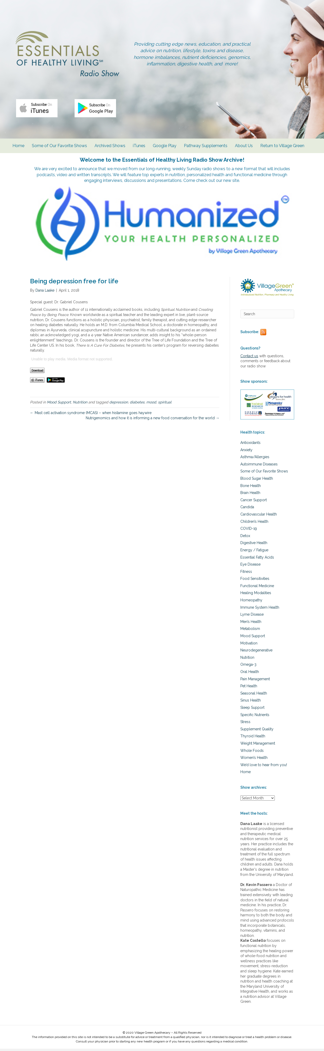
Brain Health (250, 495)
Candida (247, 509)
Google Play (166, 153)
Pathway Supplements (207, 153)
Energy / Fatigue (254, 552)
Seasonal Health (253, 695)
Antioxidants (250, 445)
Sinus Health (250, 702)
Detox (245, 538)
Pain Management (255, 681)
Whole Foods (252, 753)
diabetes (137, 404)
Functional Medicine (257, 588)
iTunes (140, 153)
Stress (245, 724)
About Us (245, 153)
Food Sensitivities (254, 581)
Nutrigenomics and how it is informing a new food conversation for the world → (152, 420)
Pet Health (248, 688)
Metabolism (250, 631)
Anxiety (246, 452)
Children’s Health (254, 523)
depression (118, 404)
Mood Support (59, 404)
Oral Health (249, 674)
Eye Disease (250, 567)
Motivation (248, 645)
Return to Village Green (284, 153)
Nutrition (80, 404)
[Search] (267, 316)
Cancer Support (253, 502)
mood (151, 404)
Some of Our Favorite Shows (61, 153)
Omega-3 (248, 667)
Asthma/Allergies (254, 459)
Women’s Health (254, 760)
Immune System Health (259, 610)
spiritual (164, 404)
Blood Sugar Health (256, 481)
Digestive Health (253, 545)
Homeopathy (251, 602)
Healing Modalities (255, 595)
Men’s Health (250, 624)
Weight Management (257, 746)
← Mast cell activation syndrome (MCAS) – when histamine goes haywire (91, 415)
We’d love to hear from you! (263, 767)
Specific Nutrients (254, 717)
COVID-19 (248, 531)
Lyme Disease (252, 617)
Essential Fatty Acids (257, 559)
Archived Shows (111, 153)
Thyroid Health (252, 738)
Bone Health (250, 488)
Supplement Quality (256, 731)
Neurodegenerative (256, 652)
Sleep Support (252, 710)
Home (20, 153)
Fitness (246, 574)
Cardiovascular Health (258, 516)
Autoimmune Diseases (259, 466)
